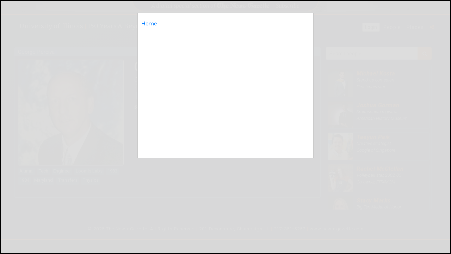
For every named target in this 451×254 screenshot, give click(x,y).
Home (149, 23)
